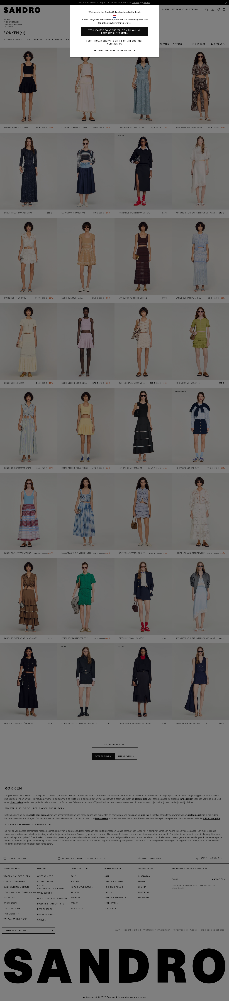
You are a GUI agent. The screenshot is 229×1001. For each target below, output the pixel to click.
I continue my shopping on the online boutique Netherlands (114, 42)
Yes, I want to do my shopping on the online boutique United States (114, 31)
